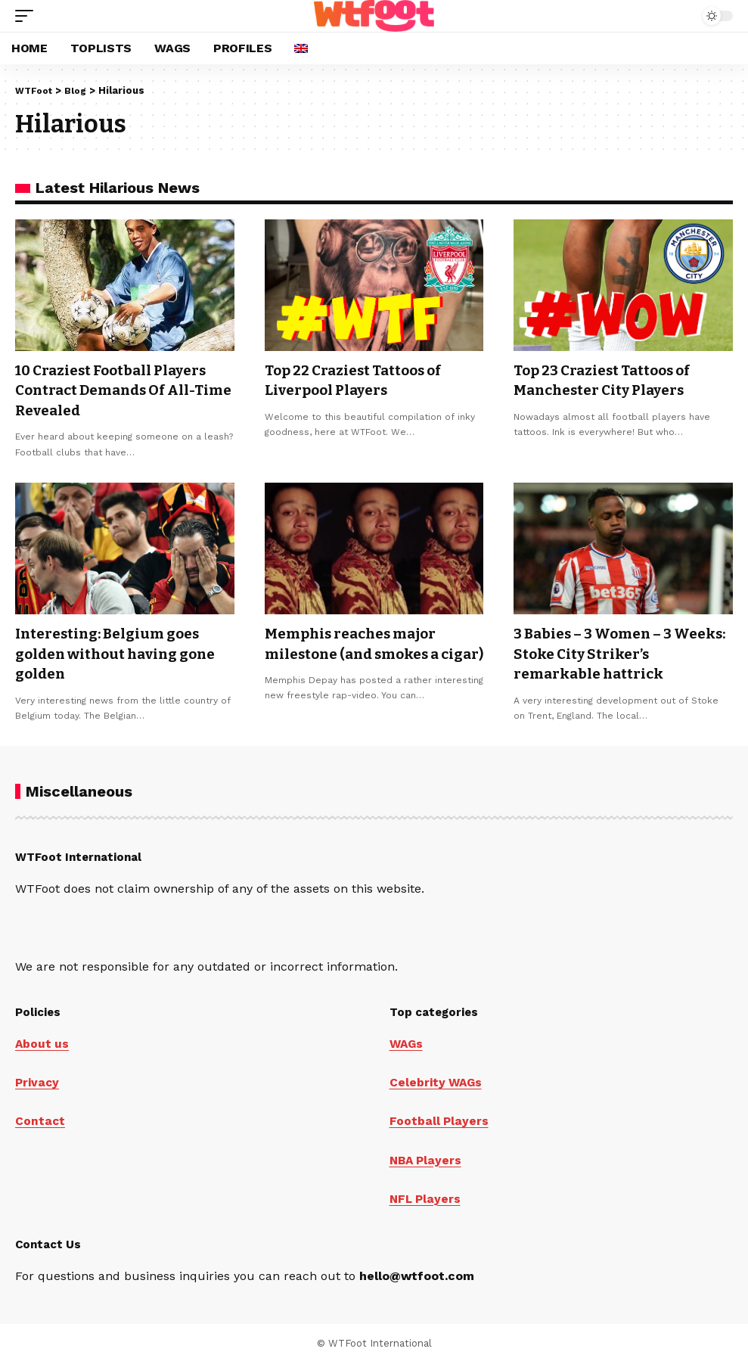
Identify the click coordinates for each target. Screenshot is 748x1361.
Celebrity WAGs (437, 1080)
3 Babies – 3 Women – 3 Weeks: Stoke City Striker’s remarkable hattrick (614, 651)
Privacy (38, 1080)
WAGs (407, 1041)
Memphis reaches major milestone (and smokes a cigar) (358, 651)
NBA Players (427, 1157)
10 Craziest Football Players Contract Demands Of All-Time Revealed (118, 389)
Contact (40, 1118)
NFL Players (426, 1196)
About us (42, 1041)
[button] (28, 16)
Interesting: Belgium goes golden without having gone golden (121, 651)
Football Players (439, 1118)
